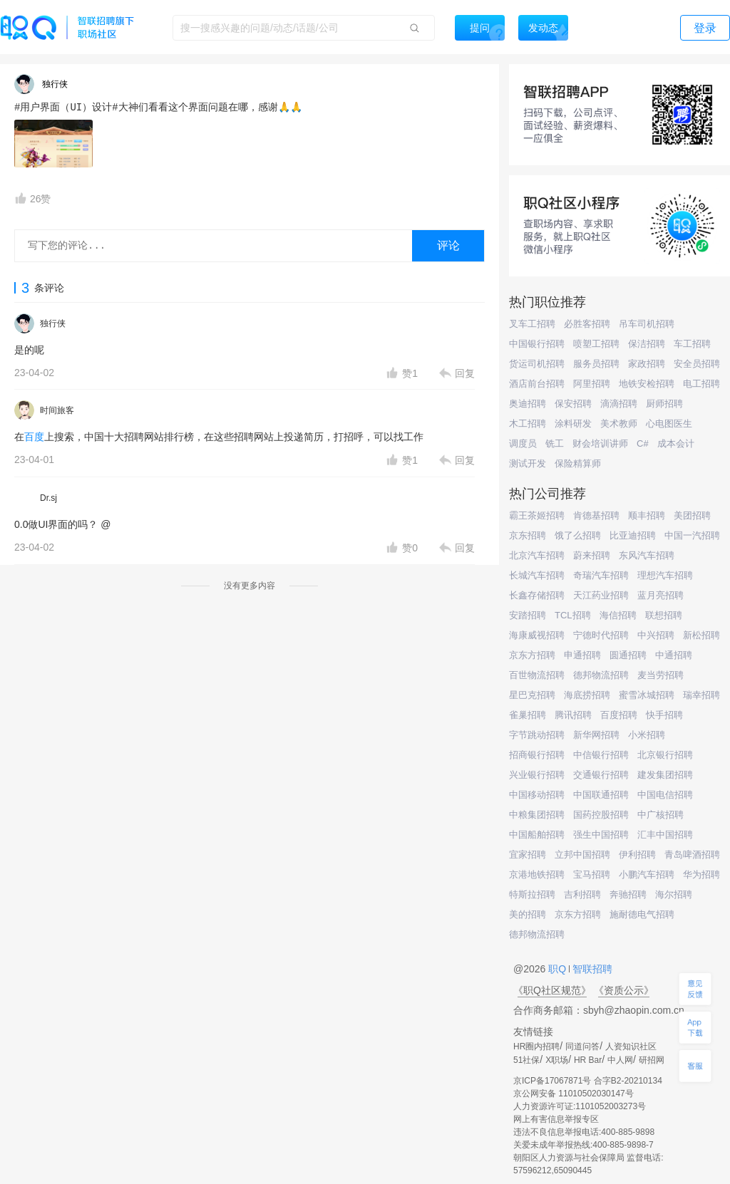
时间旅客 (57, 410)
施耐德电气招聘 (642, 914)
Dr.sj (48, 498)
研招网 (651, 1060)
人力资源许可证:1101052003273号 (579, 1106)
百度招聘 (618, 715)
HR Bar (588, 1060)
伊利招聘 (637, 854)
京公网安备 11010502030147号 (573, 1094)
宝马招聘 (591, 874)
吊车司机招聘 (646, 323)
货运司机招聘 (537, 363)
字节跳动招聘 (537, 734)
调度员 (523, 443)
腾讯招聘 (573, 715)
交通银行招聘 (601, 774)
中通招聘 (673, 655)
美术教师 (618, 423)
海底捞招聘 (587, 695)
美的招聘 (527, 914)
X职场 (556, 1060)
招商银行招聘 (537, 754)
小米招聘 (646, 734)
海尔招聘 (673, 894)
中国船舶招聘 (537, 834)
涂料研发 (573, 423)
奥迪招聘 (527, 403)
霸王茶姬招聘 (537, 515)
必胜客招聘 (587, 323)
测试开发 (527, 463)
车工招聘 (692, 343)
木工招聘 (527, 423)
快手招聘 (664, 715)
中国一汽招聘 (692, 535)
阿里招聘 (591, 383)
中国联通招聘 (601, 794)
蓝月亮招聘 (660, 595)
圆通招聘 (628, 655)
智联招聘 (591, 969)
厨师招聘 (664, 403)
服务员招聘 (596, 363)
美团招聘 (692, 515)
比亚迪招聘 (633, 535)
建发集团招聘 (665, 774)
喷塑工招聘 (596, 343)
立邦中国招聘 (582, 854)
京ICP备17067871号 (552, 1081)
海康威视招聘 (537, 635)
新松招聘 (701, 635)
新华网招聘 (596, 734)
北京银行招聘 (665, 754)
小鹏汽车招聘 (646, 874)
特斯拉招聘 (532, 894)
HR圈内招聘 (536, 1046)
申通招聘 (582, 655)
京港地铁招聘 (537, 874)
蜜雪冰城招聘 (646, 695)
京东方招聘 (532, 655)
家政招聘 (646, 363)
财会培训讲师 (600, 443)
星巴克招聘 (532, 695)
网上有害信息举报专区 (556, 1119)
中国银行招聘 (537, 343)
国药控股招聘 (601, 814)
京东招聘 (527, 535)
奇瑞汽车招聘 (601, 575)
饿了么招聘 (578, 535)
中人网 (620, 1060)
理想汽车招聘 (665, 575)
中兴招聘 (655, 635)
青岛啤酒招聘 (692, 854)
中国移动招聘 (537, 794)
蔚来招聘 (591, 555)
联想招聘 (663, 615)
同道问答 (582, 1046)
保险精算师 (578, 463)
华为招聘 (701, 874)
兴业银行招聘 (537, 774)
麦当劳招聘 (660, 675)
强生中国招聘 (601, 834)
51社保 (526, 1060)
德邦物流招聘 (601, 675)
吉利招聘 (582, 894)
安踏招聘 (527, 615)
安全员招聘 (697, 363)
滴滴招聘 (618, 403)
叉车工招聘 (532, 323)
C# (643, 443)
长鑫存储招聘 (537, 595)
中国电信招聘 (665, 794)
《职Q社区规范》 (552, 990)
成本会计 (675, 443)
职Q (558, 969)
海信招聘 (618, 615)
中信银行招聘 (601, 754)
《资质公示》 (624, 990)
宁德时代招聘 (601, 635)
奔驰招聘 (628, 894)
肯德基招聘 (596, 515)
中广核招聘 (660, 814)
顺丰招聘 (646, 515)
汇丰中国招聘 (665, 834)
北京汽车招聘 (537, 555)
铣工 (554, 443)
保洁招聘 (646, 343)
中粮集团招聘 (537, 814)
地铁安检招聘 (646, 383)
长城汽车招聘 (537, 575)
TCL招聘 (573, 615)
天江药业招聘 (601, 595)
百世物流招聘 (537, 675)
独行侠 (53, 323)
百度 (34, 436)
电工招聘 (701, 383)
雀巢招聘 (527, 715)
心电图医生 (669, 423)
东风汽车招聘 (646, 555)
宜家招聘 (527, 854)
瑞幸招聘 (701, 695)
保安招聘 (573, 403)
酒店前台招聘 (537, 383)
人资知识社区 (631, 1046)
